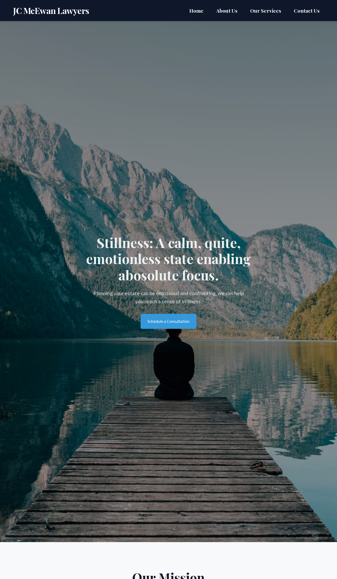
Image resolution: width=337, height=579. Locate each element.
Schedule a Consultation (168, 321)
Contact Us (307, 10)
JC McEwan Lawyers (51, 10)
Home (196, 10)
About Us (226, 10)
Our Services (265, 10)
